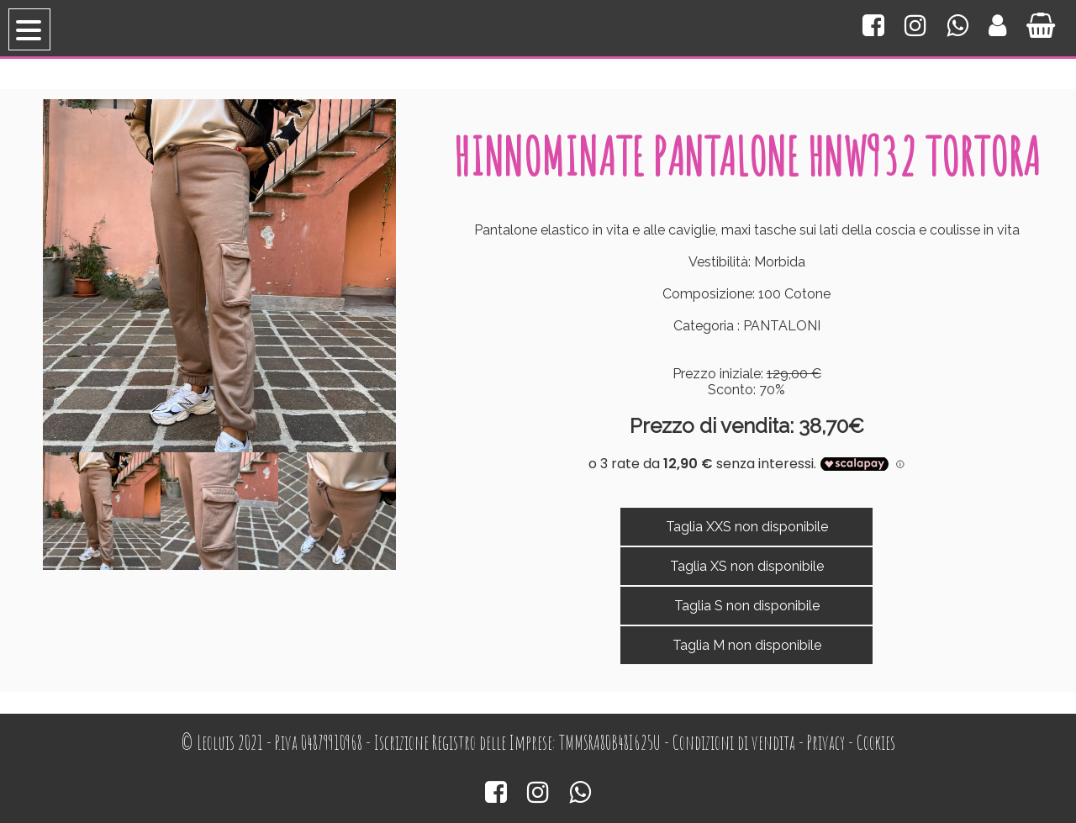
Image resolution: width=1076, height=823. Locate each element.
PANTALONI (781, 326)
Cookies (876, 743)
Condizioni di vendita (733, 743)
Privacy (826, 743)
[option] (102, 511)
